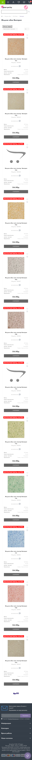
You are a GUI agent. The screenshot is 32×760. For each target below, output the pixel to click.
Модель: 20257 (16, 281)
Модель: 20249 (16, 117)
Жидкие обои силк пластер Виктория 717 (16, 552)
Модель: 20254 (16, 445)
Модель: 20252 (16, 555)
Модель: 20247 (16, 664)
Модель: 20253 (16, 500)
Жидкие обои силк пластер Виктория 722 (16, 114)
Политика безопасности (13, 719)
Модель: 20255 (16, 391)
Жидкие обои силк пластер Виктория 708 (16, 333)
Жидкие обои (8, 16)
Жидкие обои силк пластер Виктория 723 (16, 169)
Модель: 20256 (16, 336)
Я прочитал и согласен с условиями (16, 719)
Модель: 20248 (16, 172)
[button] (13, 2)
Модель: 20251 (16, 609)
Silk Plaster (15, 16)
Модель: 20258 (16, 226)
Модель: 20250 (16, 62)
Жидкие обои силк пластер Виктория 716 (16, 497)
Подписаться (25, 715)
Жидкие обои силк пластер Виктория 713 (16, 388)
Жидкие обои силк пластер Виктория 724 (16, 661)
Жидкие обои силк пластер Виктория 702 (16, 224)
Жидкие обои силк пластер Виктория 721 (16, 60)
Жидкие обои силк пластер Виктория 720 (16, 607)
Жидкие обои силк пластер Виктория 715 (16, 443)
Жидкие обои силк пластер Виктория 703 (16, 278)
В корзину (16, 82)
